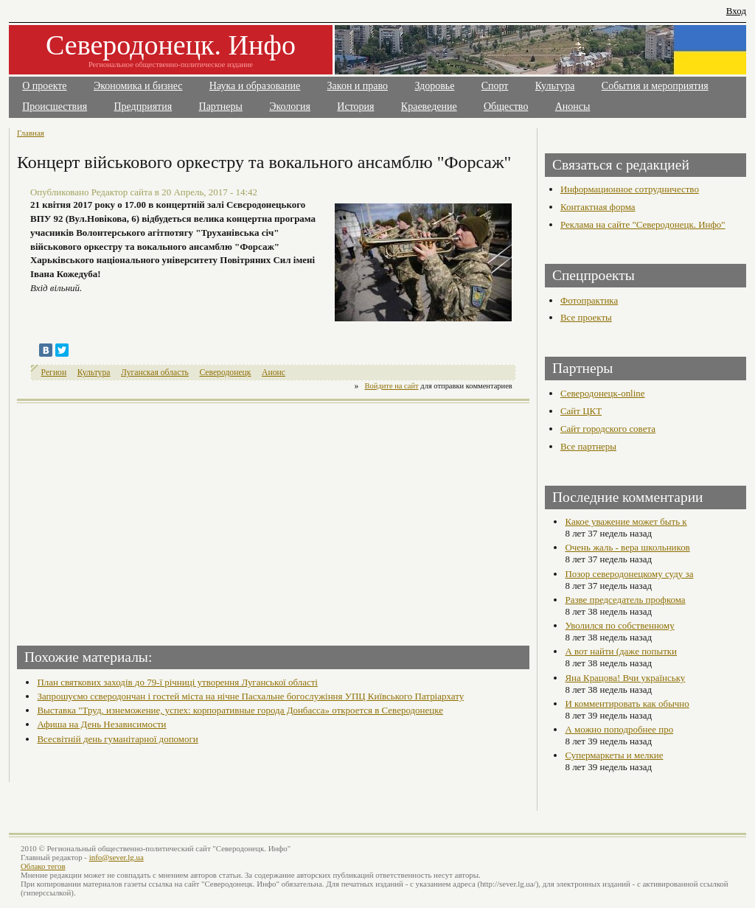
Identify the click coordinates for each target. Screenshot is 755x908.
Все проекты (586, 317)
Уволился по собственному (619, 625)
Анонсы (573, 106)
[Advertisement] (147, 519)
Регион (54, 372)
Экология (289, 106)
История (355, 106)
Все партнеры (588, 446)
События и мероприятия (655, 85)
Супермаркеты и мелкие (614, 755)
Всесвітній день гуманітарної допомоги (117, 738)
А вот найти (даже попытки (621, 651)
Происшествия (54, 106)
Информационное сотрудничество (629, 189)
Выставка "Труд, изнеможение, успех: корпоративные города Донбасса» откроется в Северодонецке (239, 710)
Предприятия (143, 106)
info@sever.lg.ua (116, 857)
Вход (736, 10)
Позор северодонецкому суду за (629, 573)
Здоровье (434, 85)
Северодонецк (225, 372)
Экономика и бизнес (138, 85)
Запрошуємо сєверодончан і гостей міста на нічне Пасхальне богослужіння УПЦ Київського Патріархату (250, 696)
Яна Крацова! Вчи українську (625, 677)
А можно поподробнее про (619, 729)
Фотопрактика (589, 300)
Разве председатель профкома (625, 599)
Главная (30, 132)
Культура (555, 85)
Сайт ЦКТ (581, 410)
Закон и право (357, 85)
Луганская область (155, 372)
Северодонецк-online (602, 393)
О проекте (44, 85)
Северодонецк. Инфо (171, 44)
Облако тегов (43, 866)
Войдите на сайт (392, 386)
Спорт (495, 85)
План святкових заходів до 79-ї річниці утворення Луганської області (177, 682)
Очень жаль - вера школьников (627, 547)
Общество (506, 106)
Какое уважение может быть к (625, 521)
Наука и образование (254, 85)
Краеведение (429, 106)
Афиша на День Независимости (101, 724)
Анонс (273, 372)
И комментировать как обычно (627, 703)
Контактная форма (598, 206)
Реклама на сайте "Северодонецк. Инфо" (643, 224)
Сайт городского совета (607, 428)
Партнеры (221, 106)
